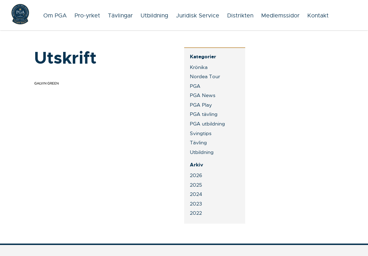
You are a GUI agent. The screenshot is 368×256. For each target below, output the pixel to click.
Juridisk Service (197, 15)
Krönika (199, 67)
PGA (195, 86)
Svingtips (201, 133)
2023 (196, 204)
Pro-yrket (87, 15)
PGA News (202, 95)
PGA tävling (204, 114)
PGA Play (201, 105)
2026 (196, 175)
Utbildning (154, 15)
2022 (196, 213)
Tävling (198, 142)
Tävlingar (120, 15)
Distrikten (240, 15)
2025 (196, 185)
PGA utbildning (207, 124)
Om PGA (55, 15)
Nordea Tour (205, 76)
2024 (196, 194)
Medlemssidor (280, 15)
